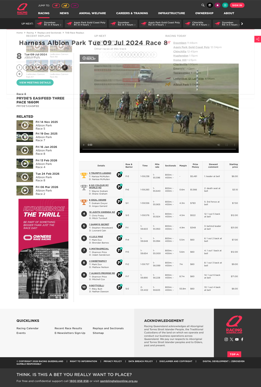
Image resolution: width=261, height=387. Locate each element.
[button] (49, 24)
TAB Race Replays (74, 32)
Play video (22, 124)
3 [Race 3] (32, 67)
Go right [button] (242, 23)
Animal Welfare (92, 13)
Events (21, 333)
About (229, 13)
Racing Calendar (27, 328)
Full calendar (225, 5)
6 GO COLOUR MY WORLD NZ (99, 186)
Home (22, 9)
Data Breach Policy (141, 361)
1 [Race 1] (19, 67)
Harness (65, 5)
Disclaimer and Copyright (175, 361)
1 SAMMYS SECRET (99, 224)
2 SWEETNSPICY (98, 261)
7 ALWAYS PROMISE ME (102, 273)
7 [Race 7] (58, 67)
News (64, 13)
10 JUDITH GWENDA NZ (102, 212)
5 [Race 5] (45, 67)
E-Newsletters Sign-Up (70, 333)
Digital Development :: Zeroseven (224, 361)
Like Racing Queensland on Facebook (242, 339)
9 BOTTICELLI (96, 285)
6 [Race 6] (52, 67)
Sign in (237, 5)
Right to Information (83, 361)
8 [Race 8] (65, 67)
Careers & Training (132, 13)
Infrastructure (171, 13)
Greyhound (75, 5)
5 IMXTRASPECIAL (99, 248)
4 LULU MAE (96, 236)
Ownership (205, 13)
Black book (210, 5)
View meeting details (35, 82)
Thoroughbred (56, 5)
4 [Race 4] (39, 67)
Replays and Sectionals (49, 32)
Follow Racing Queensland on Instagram (226, 339)
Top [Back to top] (234, 354)
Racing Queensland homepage (234, 324)
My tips (217, 5)
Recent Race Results (68, 328)
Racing (44, 13)
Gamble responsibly (28, 364)
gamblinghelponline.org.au (118, 381)
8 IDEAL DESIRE (97, 200)
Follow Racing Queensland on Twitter (231, 339)
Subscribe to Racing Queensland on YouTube (237, 339)
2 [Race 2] (26, 67)
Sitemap (98, 333)
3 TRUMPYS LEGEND (100, 173)
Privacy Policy (113, 361)
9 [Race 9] (19, 74)
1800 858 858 (79, 381)
